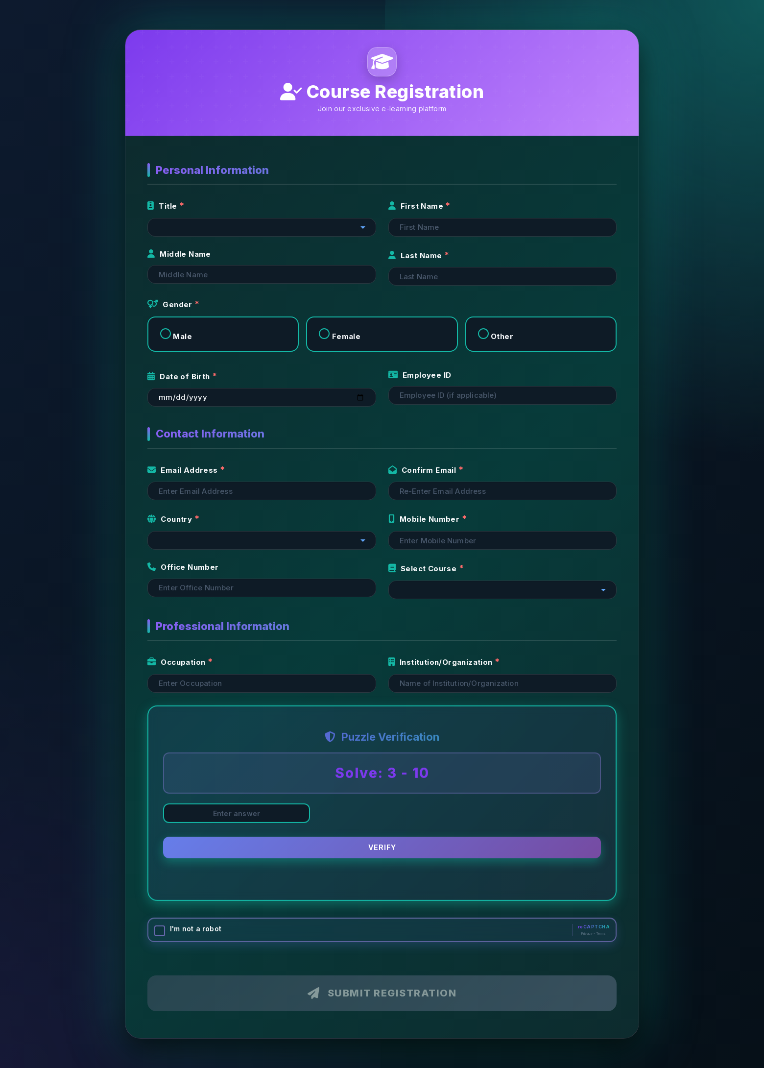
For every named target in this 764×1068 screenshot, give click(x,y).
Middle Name (179, 254)
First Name (417, 206)
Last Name (416, 255)
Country (170, 519)
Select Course (423, 568)
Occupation (177, 662)
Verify (382, 849)
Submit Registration (382, 993)
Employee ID (420, 375)
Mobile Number (425, 519)
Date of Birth (179, 376)
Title (163, 206)
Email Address (183, 470)
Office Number (183, 567)
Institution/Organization (441, 662)
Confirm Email (423, 470)
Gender (170, 304)
